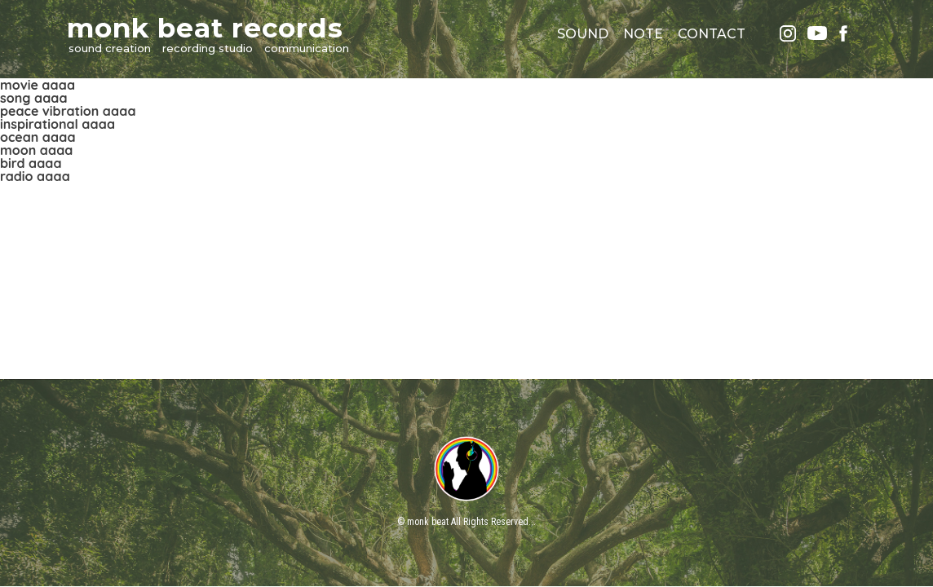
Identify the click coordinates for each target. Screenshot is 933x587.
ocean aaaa (38, 137)
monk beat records (205, 27)
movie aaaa (37, 85)
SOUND (582, 34)
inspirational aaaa (57, 124)
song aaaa (34, 98)
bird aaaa (31, 163)
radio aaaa (35, 176)
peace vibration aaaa (67, 111)
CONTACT (711, 34)
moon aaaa (36, 150)
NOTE (643, 34)
